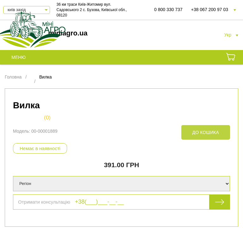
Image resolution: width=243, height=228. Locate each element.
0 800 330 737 (168, 9)
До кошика (205, 132)
